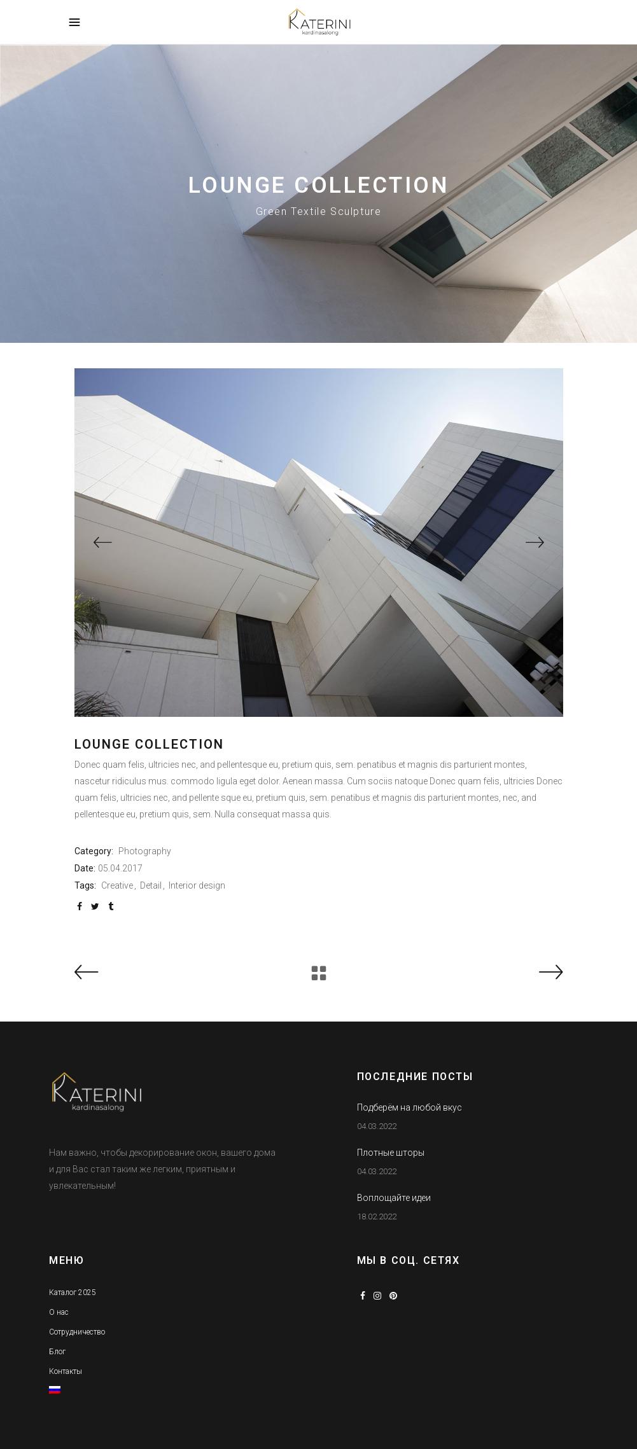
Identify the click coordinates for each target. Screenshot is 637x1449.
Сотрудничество (77, 1332)
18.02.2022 (376, 1216)
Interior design (197, 885)
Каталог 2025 (72, 1292)
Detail (151, 885)
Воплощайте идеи (394, 1198)
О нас (59, 1312)
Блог (57, 1351)
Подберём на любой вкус (409, 1107)
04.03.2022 (376, 1126)
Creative (117, 885)
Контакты (65, 1371)
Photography (144, 851)
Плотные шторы (390, 1152)
